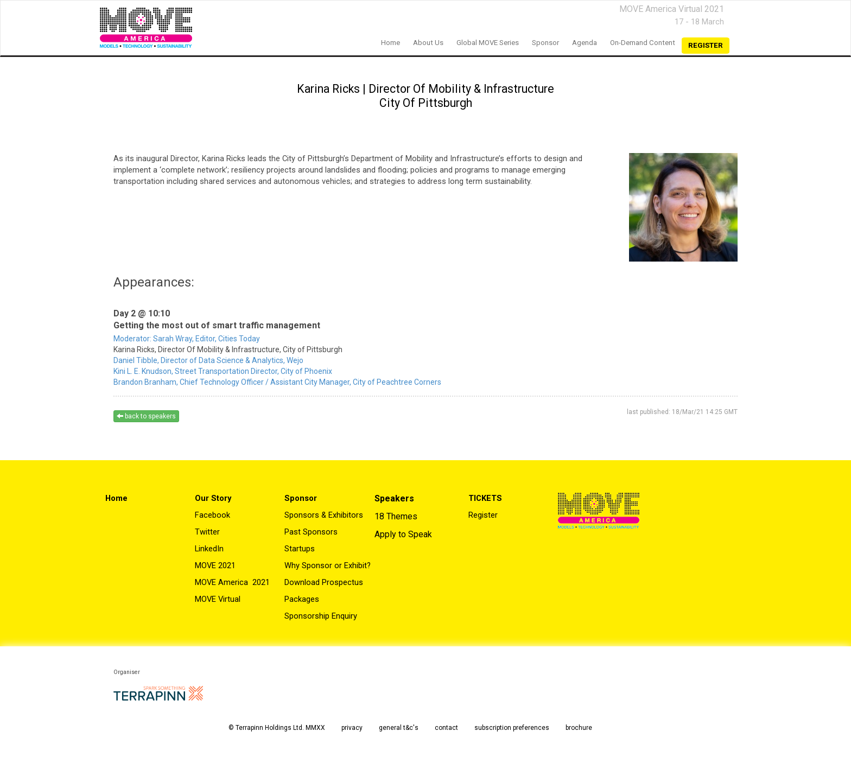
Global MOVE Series (487, 43)
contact (446, 728)
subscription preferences (511, 728)
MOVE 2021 (215, 565)
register (705, 45)
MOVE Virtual (217, 599)
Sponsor (545, 43)
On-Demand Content (642, 43)
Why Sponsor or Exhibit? (327, 565)
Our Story (213, 498)
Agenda (584, 43)
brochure (579, 728)
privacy (352, 728)
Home (116, 498)
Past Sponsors (311, 532)
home (390, 43)
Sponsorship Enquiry (320, 616)
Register (483, 515)
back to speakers (146, 416)
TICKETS (485, 498)
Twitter (207, 532)
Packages (301, 599)
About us (428, 43)
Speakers (394, 498)
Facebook (212, 515)
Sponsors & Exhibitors (323, 515)
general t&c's (398, 728)
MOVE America (222, 582)
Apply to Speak (403, 534)
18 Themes (395, 516)
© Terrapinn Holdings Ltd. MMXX (276, 728)
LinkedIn (209, 549)
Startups (299, 549)
